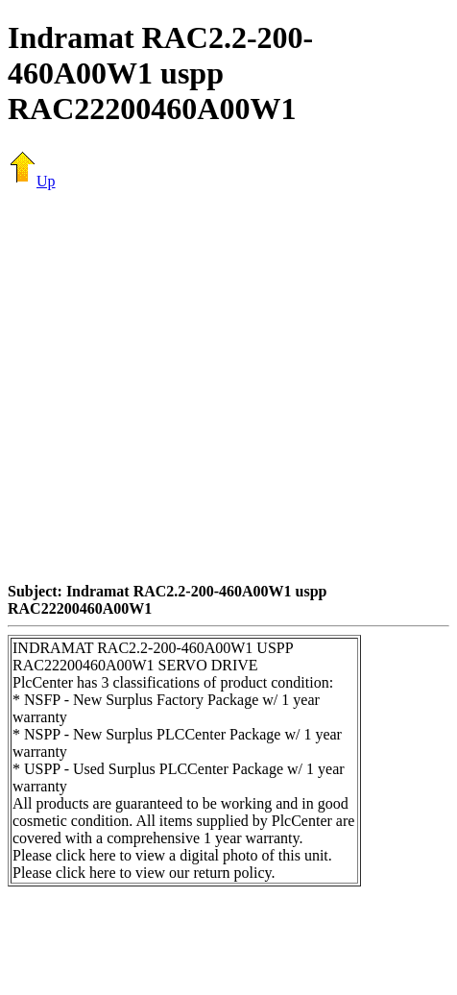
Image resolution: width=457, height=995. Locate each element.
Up (32, 181)
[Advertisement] (180, 386)
